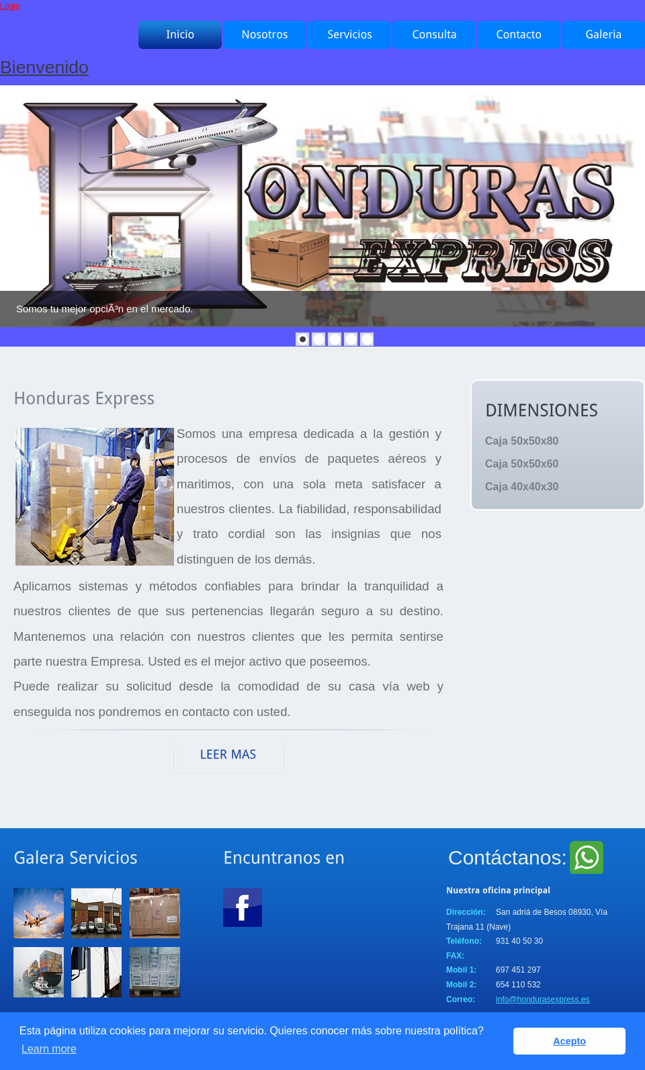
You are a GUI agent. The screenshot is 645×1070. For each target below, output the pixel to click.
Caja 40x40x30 (521, 486)
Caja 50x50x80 (521, 441)
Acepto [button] (569, 1041)
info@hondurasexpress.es (543, 999)
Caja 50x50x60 (521, 464)
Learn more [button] (49, 1049)
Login (9, 6)
